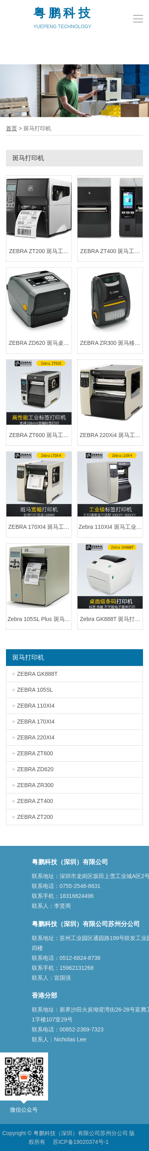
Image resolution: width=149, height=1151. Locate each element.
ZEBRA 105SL (32, 690)
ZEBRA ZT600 (32, 753)
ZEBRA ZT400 (32, 801)
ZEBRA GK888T (35, 674)
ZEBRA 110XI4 (33, 705)
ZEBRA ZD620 (33, 769)
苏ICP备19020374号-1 (80, 1142)
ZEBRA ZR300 (33, 785)
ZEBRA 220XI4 (33, 737)
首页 (11, 128)
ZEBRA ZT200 (32, 817)
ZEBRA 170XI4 (33, 721)
